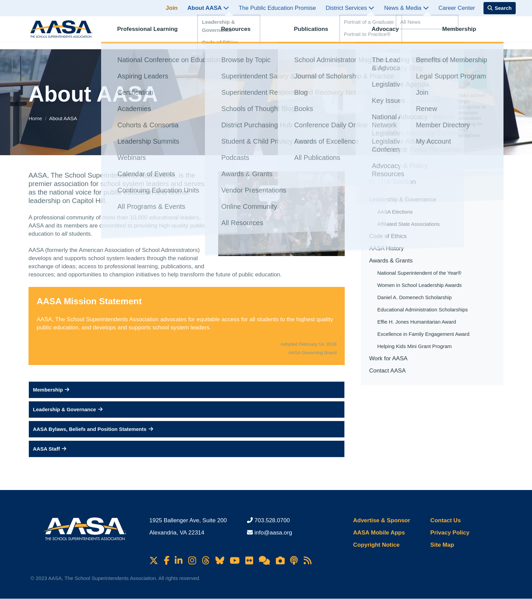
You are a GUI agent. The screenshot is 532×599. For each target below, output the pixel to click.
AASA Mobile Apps (379, 532)
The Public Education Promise (277, 8)
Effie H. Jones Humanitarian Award (416, 322)
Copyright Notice (376, 545)
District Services (350, 8)
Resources (241, 32)
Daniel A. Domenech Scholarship (414, 297)
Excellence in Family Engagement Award (423, 334)
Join (172, 8)
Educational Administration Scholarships (422, 309)
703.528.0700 (272, 520)
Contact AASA (387, 370)
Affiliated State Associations (408, 224)
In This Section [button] (392, 181)
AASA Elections (395, 212)
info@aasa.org (273, 532)
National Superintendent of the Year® (419, 273)
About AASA (208, 8)
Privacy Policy (449, 532)
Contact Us (445, 520)
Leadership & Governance (402, 199)
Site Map (442, 545)
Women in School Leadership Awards (419, 285)
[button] (186, 389)
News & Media (406, 8)
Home (35, 118)
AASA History (386, 248)
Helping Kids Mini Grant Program (414, 346)
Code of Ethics (388, 236)
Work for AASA (388, 358)
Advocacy (390, 32)
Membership (465, 32)
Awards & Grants (391, 260)
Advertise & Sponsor (381, 520)
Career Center (456, 8)
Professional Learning (153, 32)
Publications (317, 32)
